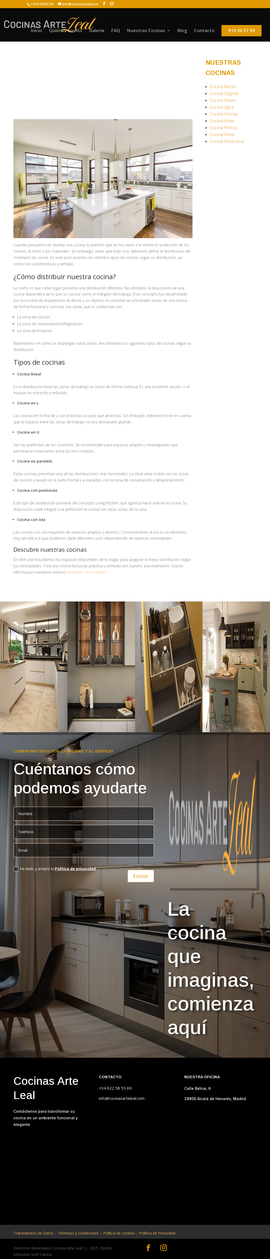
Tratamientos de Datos (33, 1233)
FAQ (115, 31)
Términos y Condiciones (78, 1233)
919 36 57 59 (241, 30)
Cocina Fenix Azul (227, 141)
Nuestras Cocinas (146, 31)
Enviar (140, 875)
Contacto (204, 31)
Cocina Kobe (222, 121)
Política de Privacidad (157, 1233)
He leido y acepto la (55, 868)
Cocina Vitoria (223, 114)
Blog (182, 31)
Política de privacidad (75, 868)
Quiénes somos (65, 31)
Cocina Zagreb (224, 93)
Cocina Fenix (222, 134)
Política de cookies (119, 1233)
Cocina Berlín (223, 86)
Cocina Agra (222, 107)
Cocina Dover (223, 100)
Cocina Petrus (223, 128)
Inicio (36, 31)
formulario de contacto (85, 572)
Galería (96, 31)
